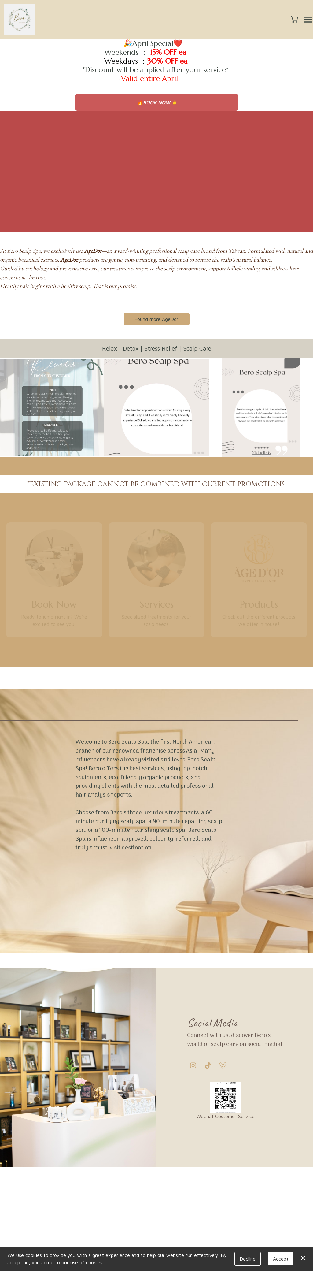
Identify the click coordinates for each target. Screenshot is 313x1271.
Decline (248, 1259)
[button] (295, 19)
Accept (281, 1259)
